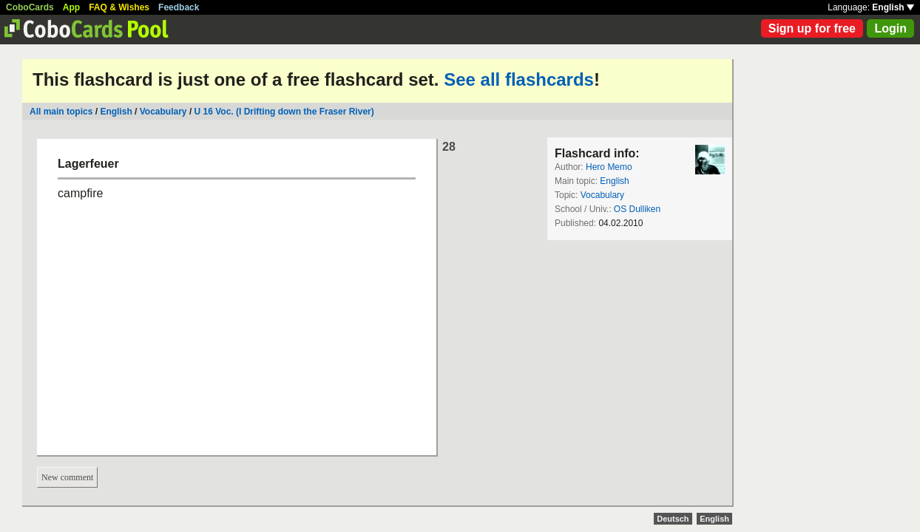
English (893, 7)
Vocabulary (163, 111)
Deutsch (673, 518)
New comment (67, 477)
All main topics (61, 111)
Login (890, 28)
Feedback (178, 7)
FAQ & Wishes (119, 7)
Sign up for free (812, 28)
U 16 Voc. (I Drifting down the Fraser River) (284, 111)
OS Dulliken (637, 209)
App (71, 7)
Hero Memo (609, 167)
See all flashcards (519, 79)
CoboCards (30, 7)
